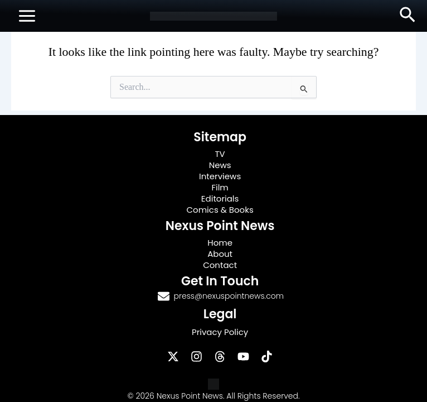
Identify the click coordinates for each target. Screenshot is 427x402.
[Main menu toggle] (27, 16)
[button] (407, 15)
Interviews (220, 176)
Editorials (220, 198)
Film (219, 187)
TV (220, 154)
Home (219, 242)
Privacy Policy (220, 332)
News (220, 165)
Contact (220, 265)
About (219, 254)
